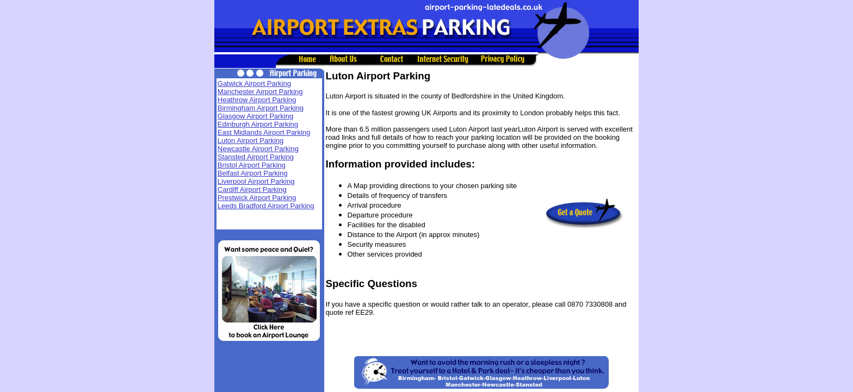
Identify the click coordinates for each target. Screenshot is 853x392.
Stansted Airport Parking (256, 157)
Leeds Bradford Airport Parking (266, 206)
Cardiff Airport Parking (252, 189)
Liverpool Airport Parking (256, 181)
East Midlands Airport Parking (264, 132)
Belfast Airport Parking (253, 173)
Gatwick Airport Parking (254, 83)
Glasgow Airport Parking (255, 116)
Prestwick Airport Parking (257, 198)
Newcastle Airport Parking (258, 149)
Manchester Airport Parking (260, 92)
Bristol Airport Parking (252, 165)
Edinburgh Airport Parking (258, 124)
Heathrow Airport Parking (257, 100)
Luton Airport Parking (250, 140)
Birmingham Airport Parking (261, 108)
